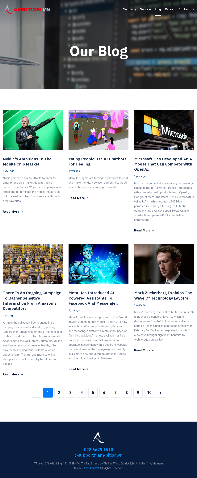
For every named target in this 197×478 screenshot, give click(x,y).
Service (145, 9)
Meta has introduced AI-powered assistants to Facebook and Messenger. (93, 298)
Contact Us (186, 9)
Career (170, 9)
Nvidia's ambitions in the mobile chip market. (27, 161)
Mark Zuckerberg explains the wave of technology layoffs (163, 295)
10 (149, 392)
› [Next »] (160, 392)
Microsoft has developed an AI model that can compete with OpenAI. (164, 164)
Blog (158, 9)
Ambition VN (91, 468)
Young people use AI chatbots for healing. (98, 161)
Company (129, 9)
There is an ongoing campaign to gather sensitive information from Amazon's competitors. (32, 300)
